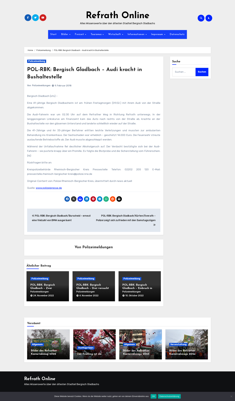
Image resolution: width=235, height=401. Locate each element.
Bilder (65, 34)
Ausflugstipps (85, 346)
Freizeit (80, 34)
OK (153, 396)
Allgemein (37, 343)
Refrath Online (117, 15)
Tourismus (96, 34)
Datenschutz (177, 34)
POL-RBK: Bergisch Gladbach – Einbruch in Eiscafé (137, 288)
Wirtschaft (115, 34)
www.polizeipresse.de (49, 187)
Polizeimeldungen (41, 85)
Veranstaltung (178, 343)
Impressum (157, 34)
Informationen (136, 34)
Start (53, 34)
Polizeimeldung (36, 61)
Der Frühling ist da (89, 352)
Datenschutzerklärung (169, 396)
